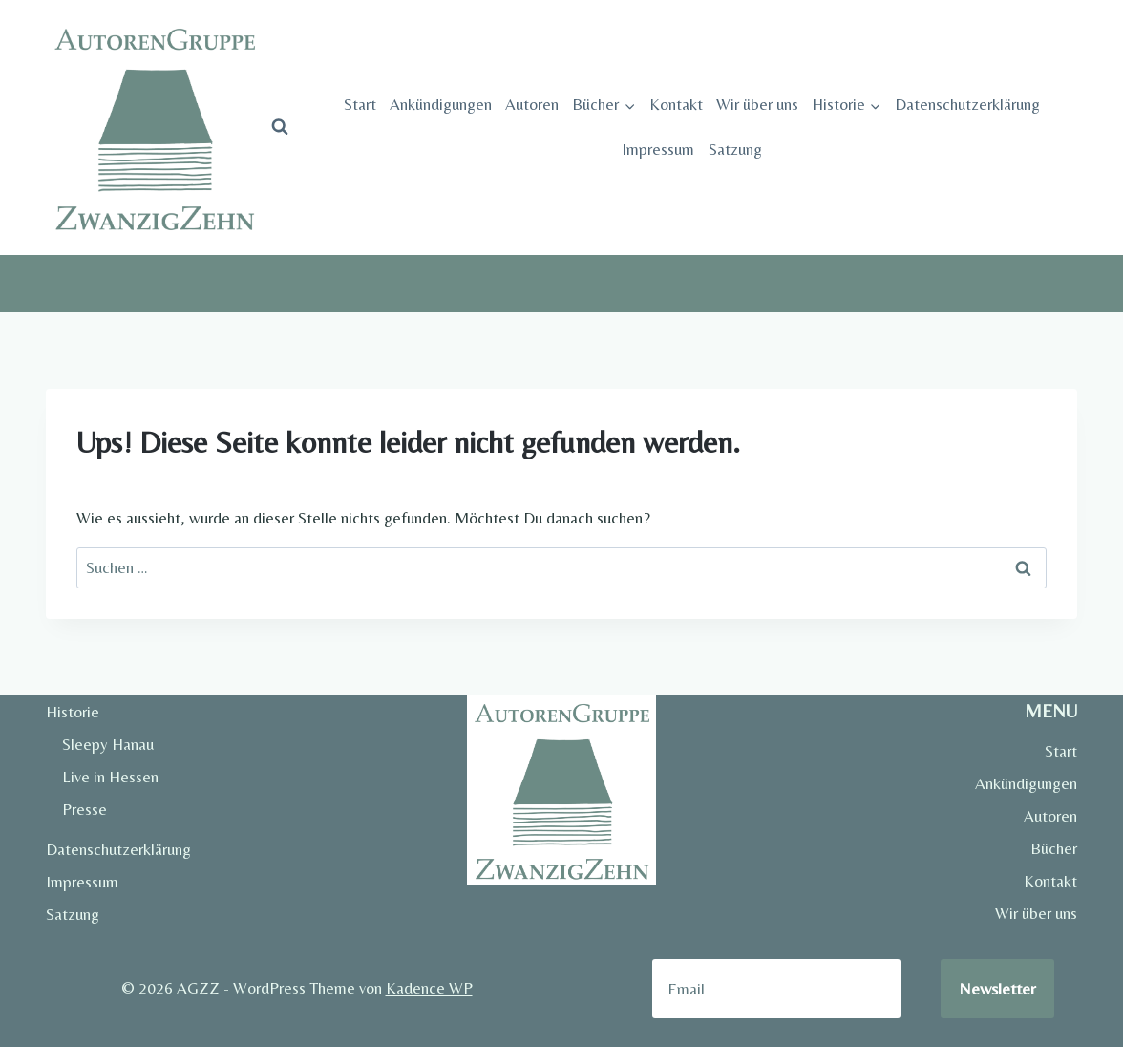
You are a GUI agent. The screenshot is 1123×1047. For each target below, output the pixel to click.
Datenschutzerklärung (967, 104)
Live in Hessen (110, 776)
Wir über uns (757, 104)
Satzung (735, 149)
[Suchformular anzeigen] (280, 127)
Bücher (1053, 848)
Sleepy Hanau (108, 744)
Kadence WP (429, 987)
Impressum (658, 149)
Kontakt (676, 104)
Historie (72, 711)
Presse (84, 809)
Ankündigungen (441, 104)
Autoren (532, 104)
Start (360, 104)
